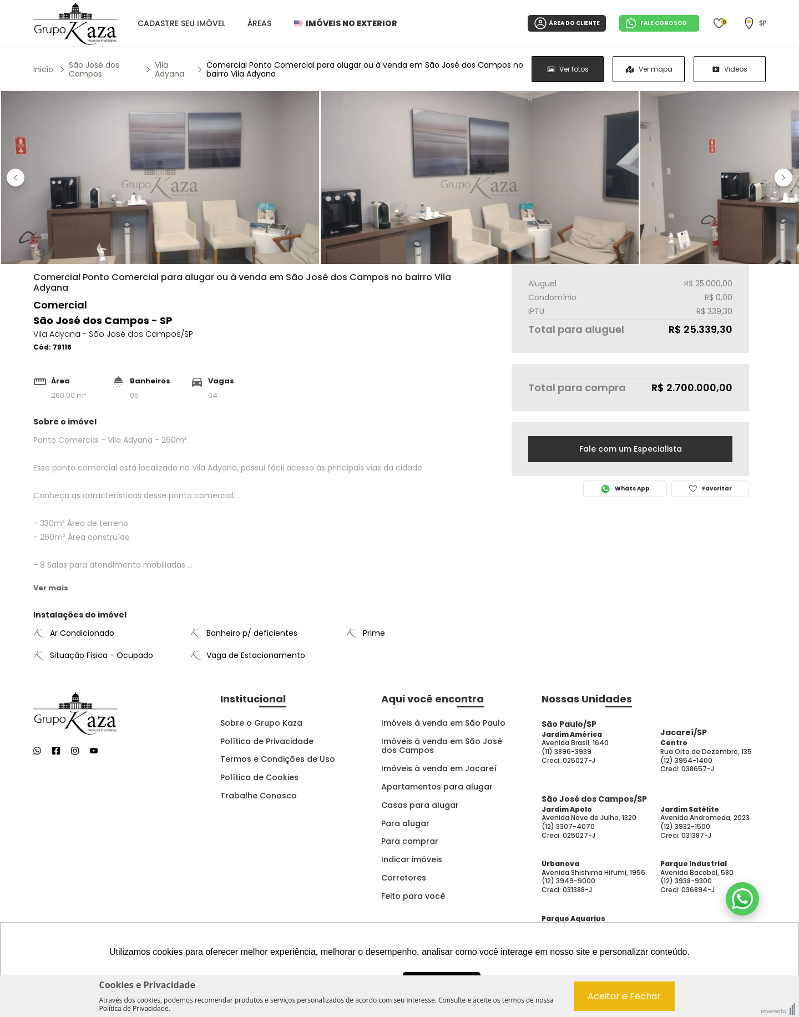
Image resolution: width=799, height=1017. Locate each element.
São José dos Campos (94, 69)
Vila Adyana (169, 69)
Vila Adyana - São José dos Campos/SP (113, 334)
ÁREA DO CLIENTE (567, 23)
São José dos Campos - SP (103, 320)
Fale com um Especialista (630, 448)
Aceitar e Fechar (624, 996)
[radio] (568, 69)
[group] (649, 69)
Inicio (43, 69)
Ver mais (50, 588)
